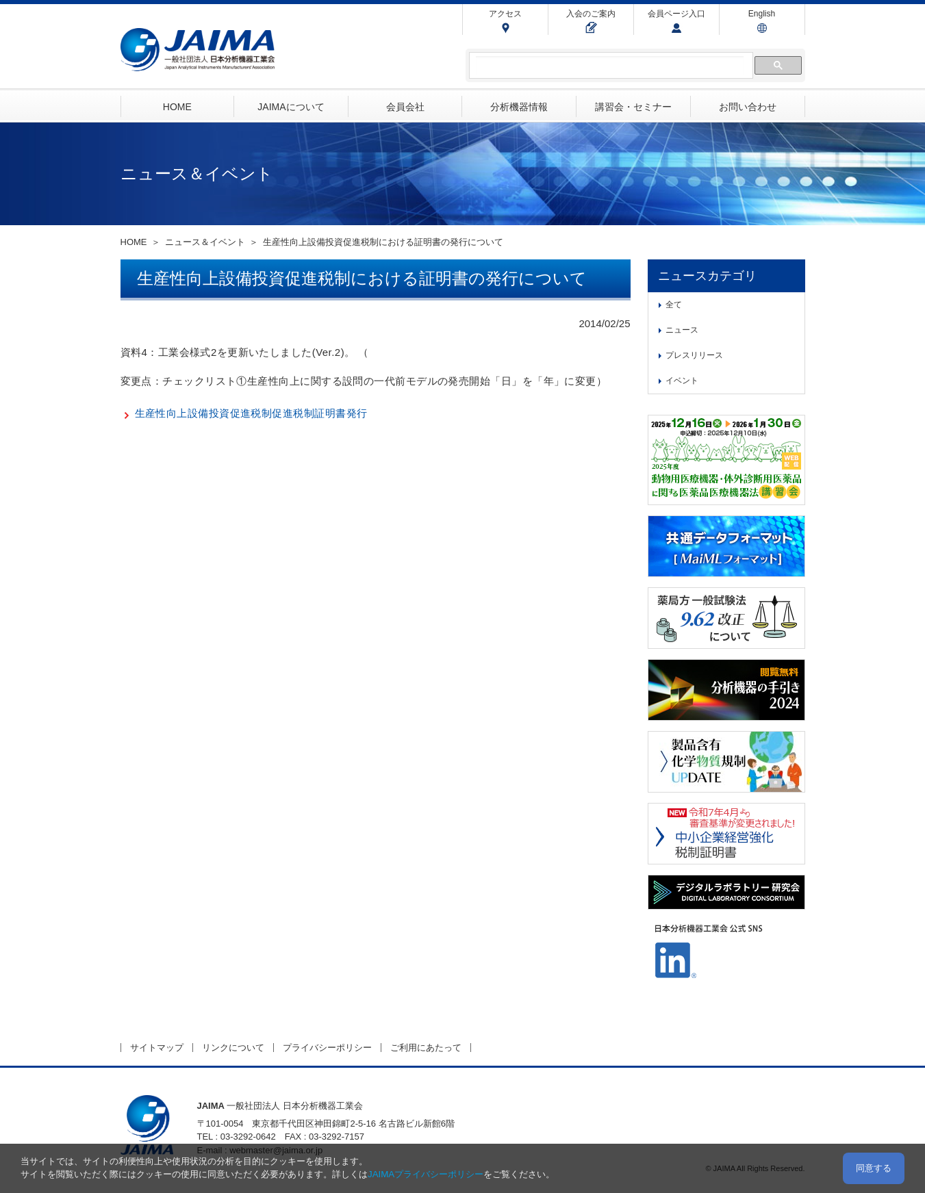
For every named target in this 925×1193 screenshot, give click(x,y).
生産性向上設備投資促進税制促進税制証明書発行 (251, 413)
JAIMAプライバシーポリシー (425, 1174)
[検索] (610, 65)
